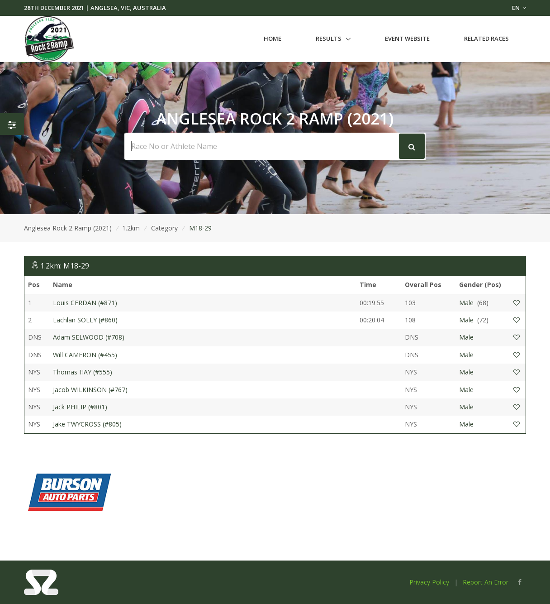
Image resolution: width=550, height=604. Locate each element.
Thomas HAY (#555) (82, 372)
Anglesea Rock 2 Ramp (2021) (68, 228)
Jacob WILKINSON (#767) (90, 389)
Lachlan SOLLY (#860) (85, 320)
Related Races (486, 38)
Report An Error (485, 582)
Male (466, 302)
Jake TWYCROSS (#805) (87, 424)
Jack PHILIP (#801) (80, 407)
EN (519, 8)
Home (272, 38)
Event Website (407, 38)
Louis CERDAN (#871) (85, 302)
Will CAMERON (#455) (85, 354)
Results (328, 38)
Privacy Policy (429, 582)
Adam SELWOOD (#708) (88, 337)
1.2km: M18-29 (64, 266)
